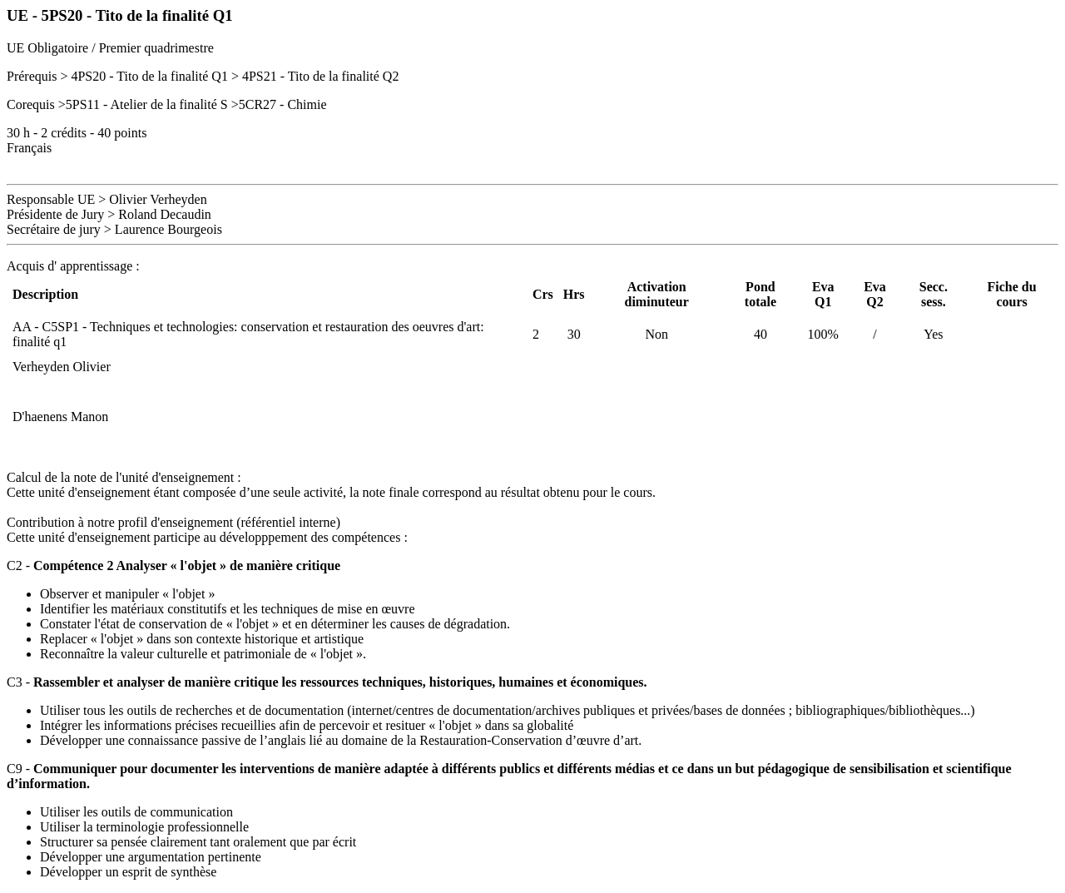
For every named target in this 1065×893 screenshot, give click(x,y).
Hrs (574, 294)
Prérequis (32, 76)
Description (45, 294)
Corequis (31, 104)
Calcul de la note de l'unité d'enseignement (120, 477)
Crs (542, 294)
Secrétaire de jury (54, 229)
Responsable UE (51, 199)
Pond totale (760, 294)
